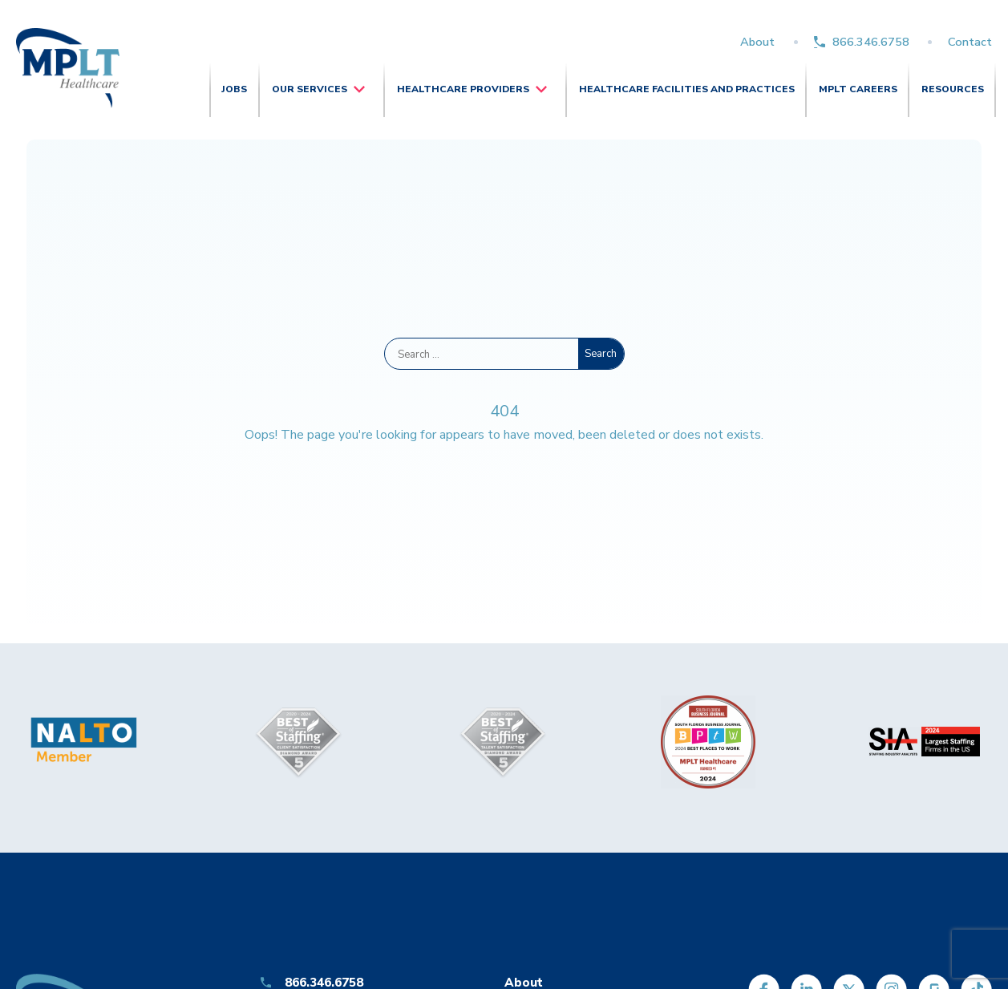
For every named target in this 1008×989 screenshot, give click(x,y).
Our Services (309, 89)
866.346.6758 (870, 42)
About (757, 42)
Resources (952, 89)
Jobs (234, 89)
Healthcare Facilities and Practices (687, 89)
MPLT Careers (858, 89)
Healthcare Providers (463, 89)
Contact (970, 42)
